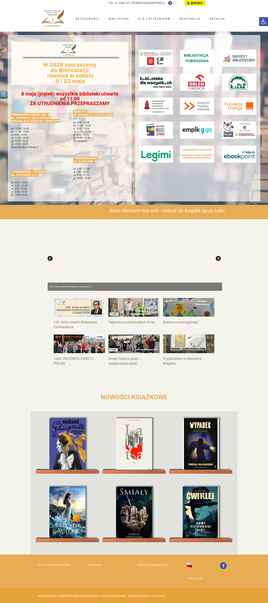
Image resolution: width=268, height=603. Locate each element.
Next (218, 258)
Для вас (195, 3)
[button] (263, 21)
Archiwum (94, 565)
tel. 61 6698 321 (119, 3)
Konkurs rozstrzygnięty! (181, 322)
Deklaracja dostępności (153, 565)
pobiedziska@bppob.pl (148, 3)
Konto (54, 565)
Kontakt (65, 565)
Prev (50, 258)
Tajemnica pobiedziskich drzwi (131, 322)
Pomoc (42, 565)
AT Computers (156, 596)
